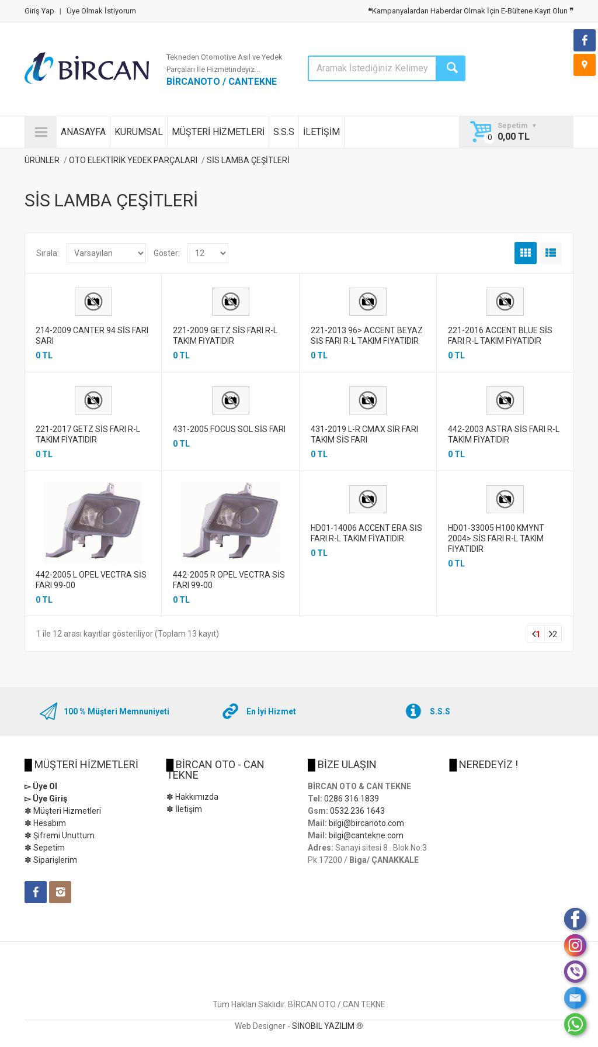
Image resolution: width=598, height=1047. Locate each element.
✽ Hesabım (45, 823)
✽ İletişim (184, 809)
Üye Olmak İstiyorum (101, 10)
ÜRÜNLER (42, 160)
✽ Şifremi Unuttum (60, 835)
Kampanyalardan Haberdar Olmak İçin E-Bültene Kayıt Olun (470, 10)
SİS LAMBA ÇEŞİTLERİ (248, 160)
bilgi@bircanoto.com (366, 823)
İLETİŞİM (321, 131)
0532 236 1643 (357, 811)
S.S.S (283, 131)
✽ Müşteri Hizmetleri (63, 811)
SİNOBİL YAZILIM (323, 1026)
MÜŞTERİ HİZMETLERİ (218, 131)
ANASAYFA (83, 131)
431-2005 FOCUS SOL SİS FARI (229, 429)
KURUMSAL (138, 131)
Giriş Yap (39, 10)
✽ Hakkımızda (192, 796)
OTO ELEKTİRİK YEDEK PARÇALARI (133, 160)
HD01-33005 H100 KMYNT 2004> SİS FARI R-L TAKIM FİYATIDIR (496, 538)
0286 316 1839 (351, 798)
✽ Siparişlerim (51, 860)
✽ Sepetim (45, 847)
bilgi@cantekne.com (366, 835)
